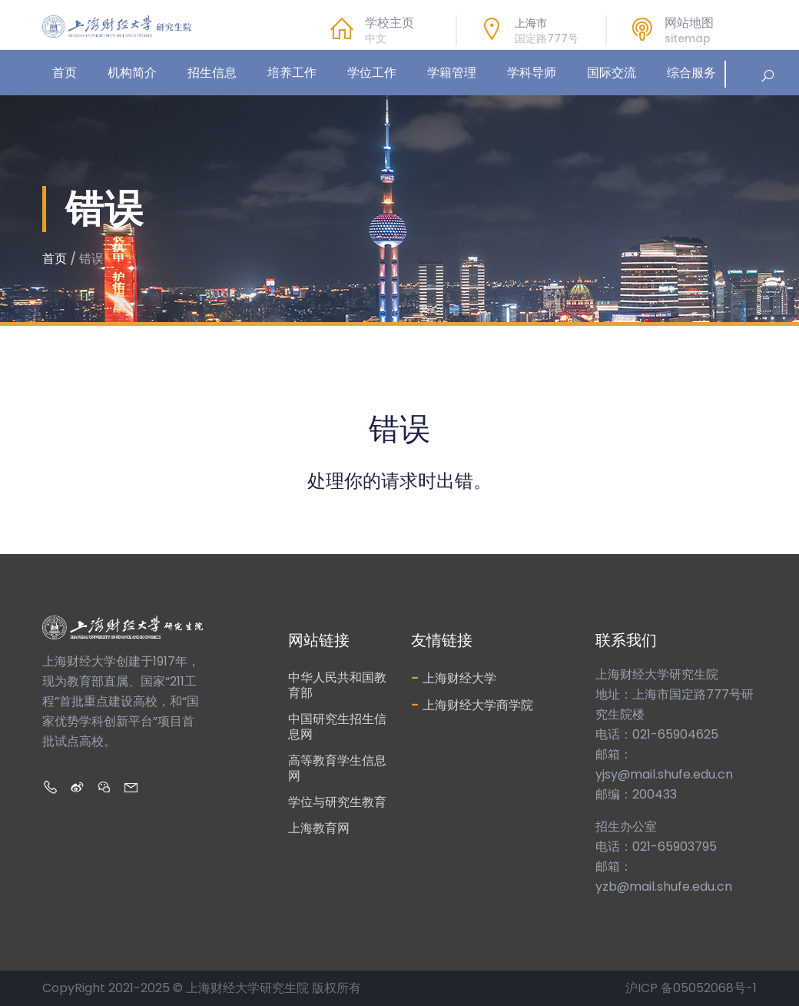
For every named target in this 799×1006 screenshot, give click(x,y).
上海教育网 (319, 828)
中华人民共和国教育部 (337, 685)
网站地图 (689, 23)
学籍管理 (451, 72)
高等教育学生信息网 (337, 768)
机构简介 (132, 72)
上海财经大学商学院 (472, 704)
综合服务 (691, 72)
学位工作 (371, 72)
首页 (64, 72)
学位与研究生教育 (337, 802)
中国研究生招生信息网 (337, 726)
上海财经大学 (453, 677)
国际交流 (611, 72)
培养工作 (292, 72)
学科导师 (531, 72)
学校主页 (389, 23)
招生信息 (212, 72)
